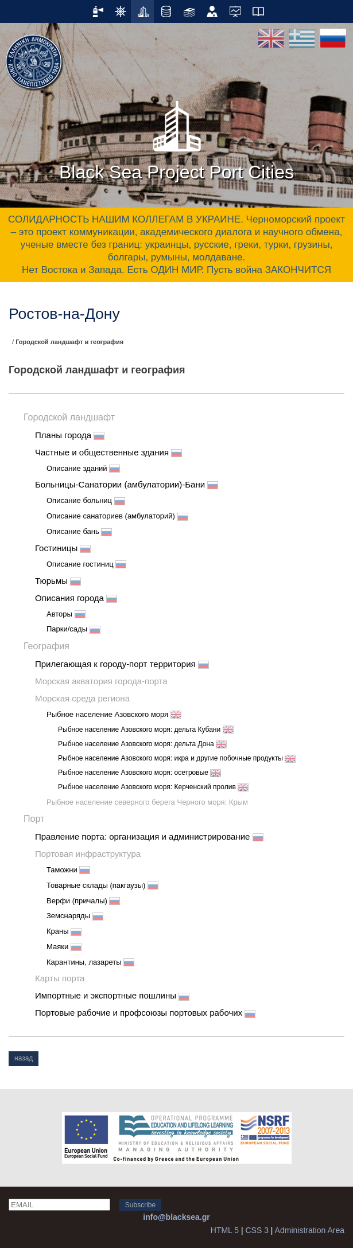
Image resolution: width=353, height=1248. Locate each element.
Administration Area (309, 1230)
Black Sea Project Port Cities (176, 137)
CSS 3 (256, 1230)
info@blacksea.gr (176, 1217)
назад (23, 1058)
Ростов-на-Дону (64, 313)
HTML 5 (225, 1230)
